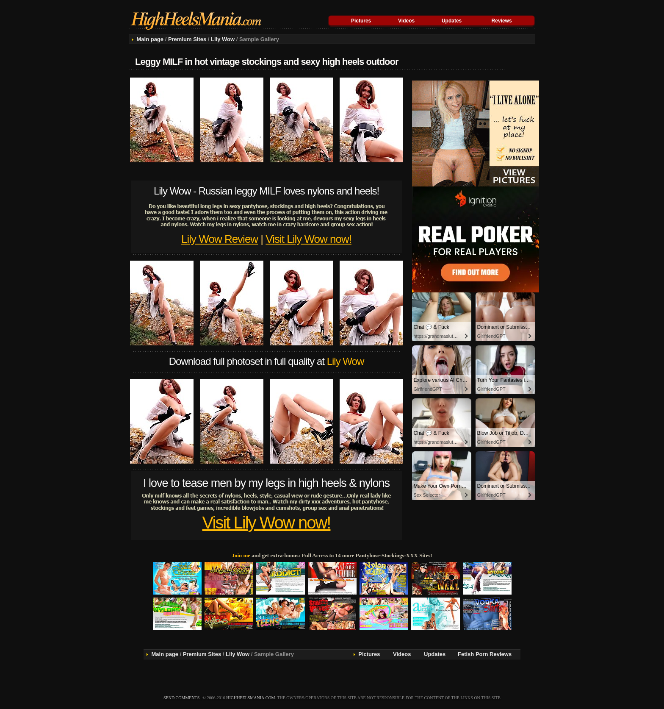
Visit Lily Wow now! (308, 239)
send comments (181, 697)
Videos (406, 21)
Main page (149, 39)
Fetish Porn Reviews (485, 654)
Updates (452, 21)
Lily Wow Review (219, 239)
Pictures (361, 21)
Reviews (502, 21)
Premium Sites (187, 39)
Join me (241, 555)
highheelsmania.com (250, 697)
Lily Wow (223, 39)
